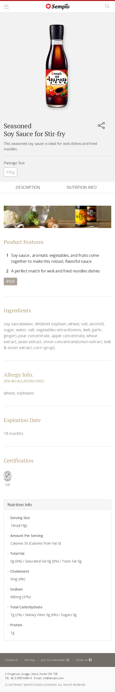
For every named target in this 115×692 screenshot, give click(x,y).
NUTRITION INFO (82, 187)
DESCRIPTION (28, 187)
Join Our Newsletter (55, 660)
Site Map (29, 660)
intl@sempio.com (53, 678)
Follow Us (84, 660)
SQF (11, 281)
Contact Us (11, 660)
